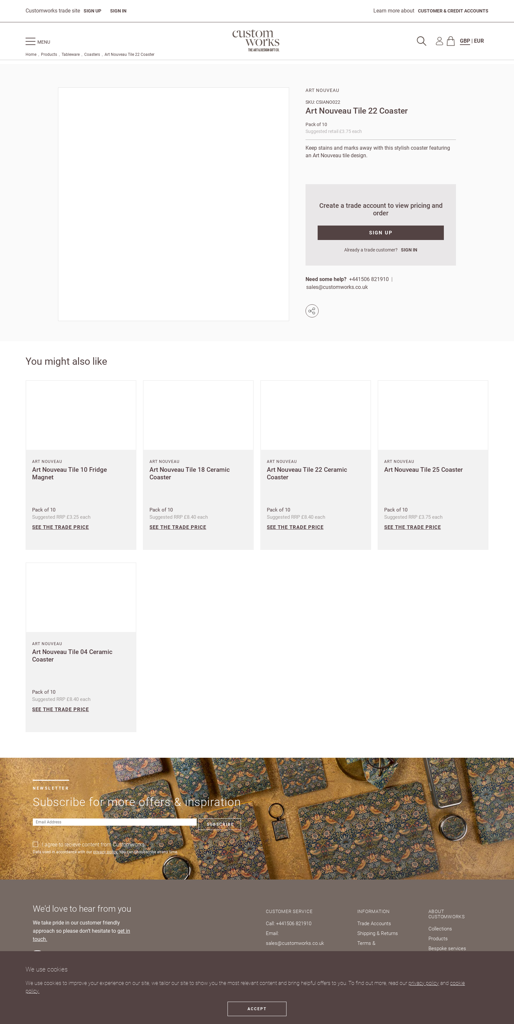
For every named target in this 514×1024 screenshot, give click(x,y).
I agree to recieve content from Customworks (93, 844)
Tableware (71, 56)
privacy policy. (105, 852)
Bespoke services (450, 948)
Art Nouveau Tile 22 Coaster (129, 56)
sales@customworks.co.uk (337, 287)
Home (31, 56)
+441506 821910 (369, 279)
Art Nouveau (322, 90)
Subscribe (151, 824)
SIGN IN (122, 11)
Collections (443, 929)
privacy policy (423, 983)
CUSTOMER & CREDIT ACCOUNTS (448, 11)
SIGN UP (94, 11)
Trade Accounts (377, 923)
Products (49, 56)
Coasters (92, 56)
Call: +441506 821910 (291, 923)
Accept (257, 1009)
